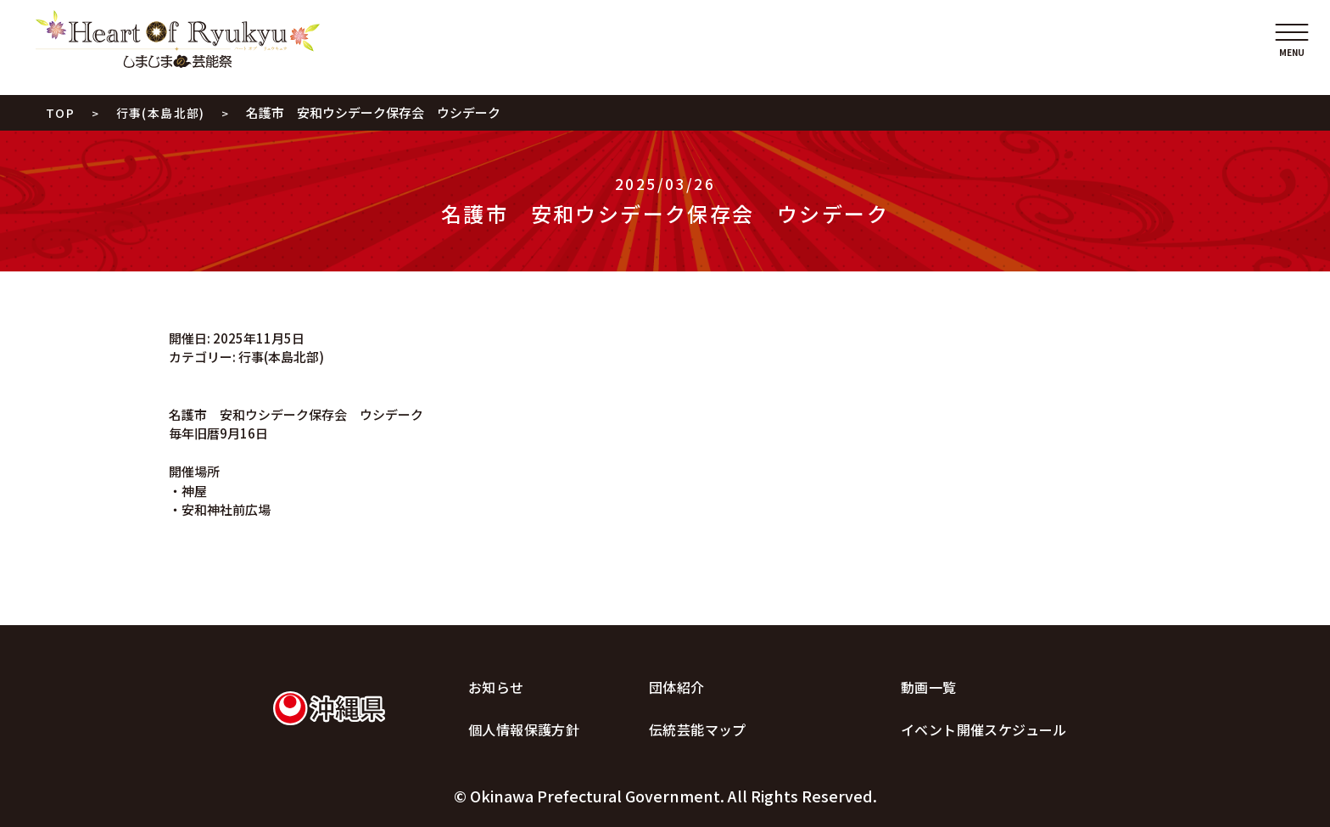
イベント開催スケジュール (984, 729)
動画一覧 (929, 687)
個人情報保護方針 (523, 729)
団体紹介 (677, 687)
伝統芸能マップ (697, 729)
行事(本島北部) (281, 357)
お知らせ (496, 687)
